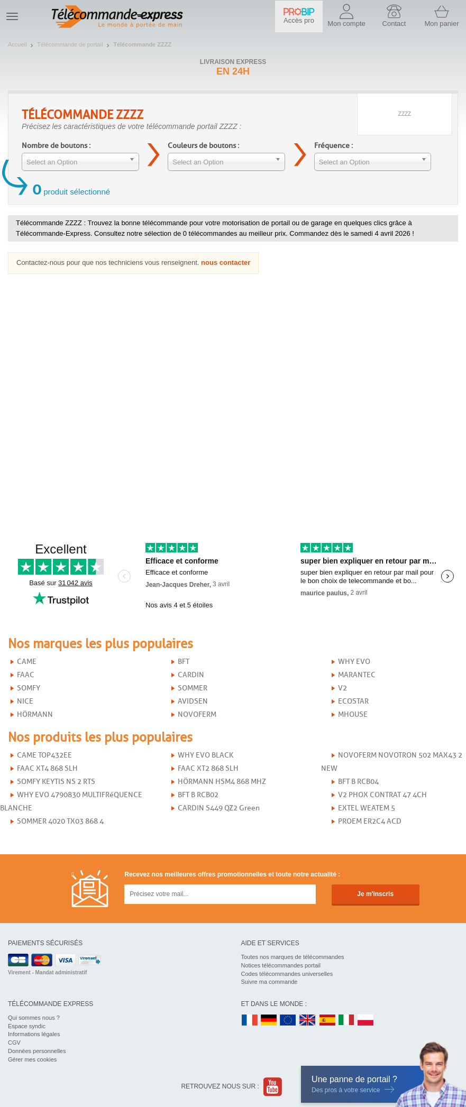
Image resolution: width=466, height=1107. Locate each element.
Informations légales (34, 1034)
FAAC (25, 674)
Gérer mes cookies (32, 1059)
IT (346, 1020)
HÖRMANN (35, 714)
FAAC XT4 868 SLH (47, 768)
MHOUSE (353, 714)
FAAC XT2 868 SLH (208, 768)
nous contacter (225, 262)
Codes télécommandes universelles (287, 974)
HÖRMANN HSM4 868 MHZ (222, 781)
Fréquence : (333, 145)
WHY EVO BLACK (205, 755)
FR (249, 1020)
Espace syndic (26, 1026)
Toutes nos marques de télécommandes (292, 957)
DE (268, 1020)
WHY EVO (354, 661)
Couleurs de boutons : (203, 145)
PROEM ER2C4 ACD (369, 821)
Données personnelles (37, 1051)
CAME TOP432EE (44, 755)
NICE (25, 701)
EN (288, 1020)
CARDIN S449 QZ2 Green (219, 808)
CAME (26, 661)
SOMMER (192, 688)
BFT (183, 661)
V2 (342, 688)
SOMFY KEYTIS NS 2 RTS (56, 781)
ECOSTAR (353, 701)
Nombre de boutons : (56, 145)
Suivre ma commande (269, 982)
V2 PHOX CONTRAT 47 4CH (382, 794)
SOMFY (28, 688)
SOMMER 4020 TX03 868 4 (60, 821)
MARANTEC (357, 674)
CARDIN (191, 674)
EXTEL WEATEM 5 (366, 808)
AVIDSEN (193, 701)
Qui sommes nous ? (34, 1017)
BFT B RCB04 (358, 781)
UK (307, 1020)
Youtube (273, 1086)
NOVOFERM (197, 714)
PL (366, 1020)
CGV (14, 1042)
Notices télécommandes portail (281, 965)
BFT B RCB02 (198, 794)
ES (327, 1020)
